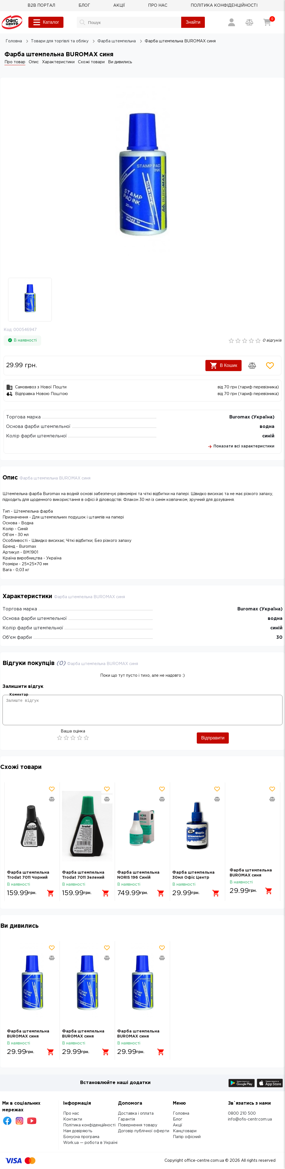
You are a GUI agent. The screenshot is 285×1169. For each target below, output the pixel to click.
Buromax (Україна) (251, 417)
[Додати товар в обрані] (270, 365)
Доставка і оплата (136, 1113)
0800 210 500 (242, 1113)
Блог (177, 1119)
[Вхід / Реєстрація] (231, 22)
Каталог (46, 22)
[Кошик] (267, 22)
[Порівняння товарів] (249, 22)
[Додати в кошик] (48, 891)
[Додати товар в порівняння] (252, 365)
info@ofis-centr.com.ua (250, 1119)
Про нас (71, 1113)
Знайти (193, 22)
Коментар (18, 694)
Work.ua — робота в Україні (90, 1142)
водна (267, 427)
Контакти (72, 1119)
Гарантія (126, 1119)
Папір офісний (187, 1137)
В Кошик (223, 365)
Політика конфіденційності (89, 1125)
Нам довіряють (77, 1131)
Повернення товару (137, 1125)
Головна (181, 1113)
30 (279, 637)
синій (268, 436)
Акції (177, 1125)
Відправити (213, 738)
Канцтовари (184, 1131)
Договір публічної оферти (143, 1131)
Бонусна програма (81, 1137)
